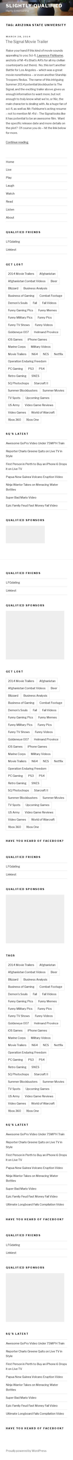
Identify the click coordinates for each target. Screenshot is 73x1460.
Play (9, 177)
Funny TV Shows (19, 325)
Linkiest (11, 249)
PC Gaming (15, 368)
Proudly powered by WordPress (26, 1450)
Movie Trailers (17, 354)
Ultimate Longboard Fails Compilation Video (35, 1204)
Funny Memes (47, 310)
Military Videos (41, 347)
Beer (54, 281)
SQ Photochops (18, 383)
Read (9, 201)
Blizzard (13, 288)
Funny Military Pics (20, 317)
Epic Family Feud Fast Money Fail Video (32, 505)
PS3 (31, 368)
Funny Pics (45, 317)
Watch (10, 193)
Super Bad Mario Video (21, 497)
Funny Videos (44, 325)
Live (8, 169)
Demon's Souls (18, 303)
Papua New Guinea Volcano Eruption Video (34, 477)
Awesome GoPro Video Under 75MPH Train (35, 443)
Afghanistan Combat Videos (27, 281)
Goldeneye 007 (18, 332)
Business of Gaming (21, 296)
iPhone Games (37, 339)
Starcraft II (41, 383)
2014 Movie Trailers (21, 274)
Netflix (58, 354)
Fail (35, 303)
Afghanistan (47, 274)
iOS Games (15, 339)
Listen (10, 209)
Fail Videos (49, 303)
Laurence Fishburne (50, 55)
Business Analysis (35, 288)
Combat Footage (51, 296)
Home (10, 162)
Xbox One (32, 419)
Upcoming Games (37, 398)
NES (46, 354)
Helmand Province (46, 332)
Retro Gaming (17, 376)
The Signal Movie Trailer (26, 41)
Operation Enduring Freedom (27, 361)
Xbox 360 (14, 419)
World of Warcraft (43, 412)
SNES (35, 376)
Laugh (10, 185)
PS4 (42, 368)
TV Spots (14, 398)
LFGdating (13, 241)
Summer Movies (53, 390)
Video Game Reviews (39, 405)
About (10, 217)
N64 (35, 354)
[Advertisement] (25, 534)
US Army (14, 405)
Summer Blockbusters (23, 390)
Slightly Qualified (34, 6)
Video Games (17, 412)
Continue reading (17, 142)
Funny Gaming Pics (20, 310)
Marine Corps (17, 347)
